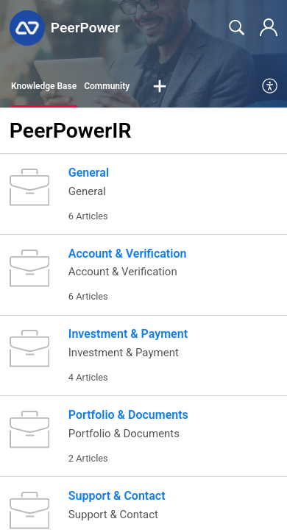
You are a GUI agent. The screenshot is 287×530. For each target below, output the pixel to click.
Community (107, 86)
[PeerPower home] (27, 28)
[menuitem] (270, 86)
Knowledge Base (44, 86)
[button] (160, 87)
